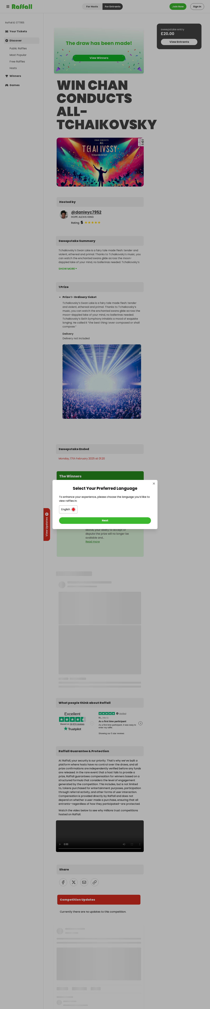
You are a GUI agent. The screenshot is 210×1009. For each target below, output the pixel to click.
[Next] (105, 520)
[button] (68, 509)
